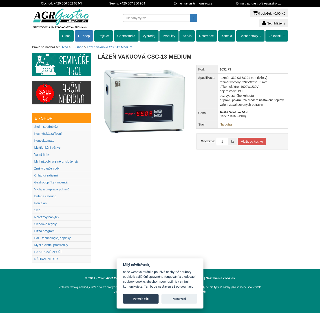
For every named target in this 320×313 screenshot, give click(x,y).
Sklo (37, 210)
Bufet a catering (45, 196)
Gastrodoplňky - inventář (51, 182)
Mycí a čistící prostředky (51, 245)
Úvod (64, 47)
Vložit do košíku (252, 141)
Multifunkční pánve (47, 147)
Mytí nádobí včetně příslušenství (56, 161)
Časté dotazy (250, 36)
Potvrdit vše (141, 298)
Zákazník (277, 36)
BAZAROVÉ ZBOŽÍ (48, 252)
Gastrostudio (126, 36)
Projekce (103, 36)
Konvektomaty (44, 140)
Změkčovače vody (47, 168)
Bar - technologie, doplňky (52, 238)
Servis (187, 36)
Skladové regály (45, 224)
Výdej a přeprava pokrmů (51, 189)
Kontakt (226, 36)
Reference (206, 36)
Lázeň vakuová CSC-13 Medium (109, 47)
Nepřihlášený (273, 23)
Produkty (169, 36)
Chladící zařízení (46, 175)
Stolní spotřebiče (46, 126)
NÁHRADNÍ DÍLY (46, 259)
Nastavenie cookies (220, 278)
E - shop (84, 36)
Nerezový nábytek (47, 217)
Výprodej (149, 36)
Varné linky (42, 154)
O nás (66, 36)
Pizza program (44, 231)
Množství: (208, 141)
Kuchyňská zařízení (48, 133)
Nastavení (179, 298)
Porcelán (40, 203)
